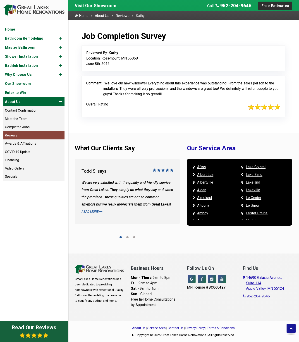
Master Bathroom (20, 47)
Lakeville (253, 190)
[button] (61, 38)
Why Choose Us (18, 74)
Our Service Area (211, 148)
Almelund (204, 198)
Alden (201, 190)
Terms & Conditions (221, 328)
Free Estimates (275, 6)
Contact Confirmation (21, 110)
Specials (11, 177)
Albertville (205, 182)
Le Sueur (253, 205)
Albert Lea (205, 174)
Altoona (203, 205)
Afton (201, 167)
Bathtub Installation (21, 65)
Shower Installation (21, 56)
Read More (92, 211)
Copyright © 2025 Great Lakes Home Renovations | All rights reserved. (185, 335)
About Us (13, 102)
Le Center (253, 198)
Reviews (11, 135)
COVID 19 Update (18, 152)
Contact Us (175, 328)
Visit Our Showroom (95, 5)
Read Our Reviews (34, 331)
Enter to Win (15, 93)
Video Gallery (14, 168)
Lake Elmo (254, 174)
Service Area (156, 328)
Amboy (202, 213)
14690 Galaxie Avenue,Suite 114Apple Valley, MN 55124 (265, 283)
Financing (12, 160)
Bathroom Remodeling (24, 38)
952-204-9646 (233, 5)
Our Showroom (18, 83)
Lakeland (253, 182)
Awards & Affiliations (20, 143)
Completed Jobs (17, 127)
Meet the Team (16, 119)
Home (10, 29)
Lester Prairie (257, 213)
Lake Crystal (256, 167)
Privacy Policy (195, 328)
